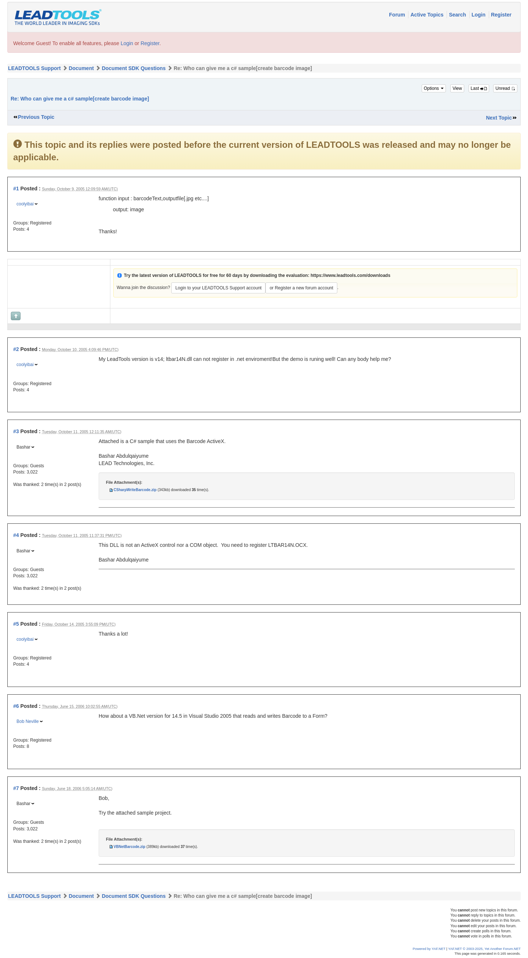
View (457, 88)
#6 (16, 706)
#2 (16, 349)
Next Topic (499, 118)
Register (501, 15)
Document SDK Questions (134, 68)
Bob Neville (27, 721)
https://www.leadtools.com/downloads (350, 275)
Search (458, 15)
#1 (16, 188)
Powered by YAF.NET (429, 949)
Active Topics (427, 15)
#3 (16, 431)
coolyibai (25, 203)
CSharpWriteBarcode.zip (135, 490)
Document (81, 68)
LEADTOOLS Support (34, 68)
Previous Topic (36, 117)
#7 (16, 788)
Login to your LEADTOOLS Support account (218, 287)
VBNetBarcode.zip (130, 847)
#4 (16, 535)
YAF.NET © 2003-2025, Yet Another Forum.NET (484, 949)
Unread (505, 88)
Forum (397, 15)
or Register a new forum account (301, 287)
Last (479, 88)
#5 (16, 624)
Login (479, 15)
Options (434, 88)
